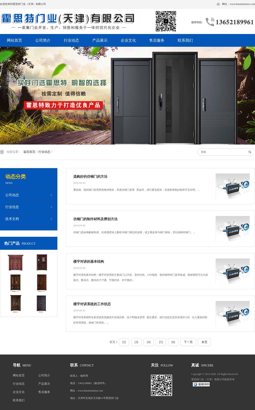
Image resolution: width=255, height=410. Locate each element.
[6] (173, 342)
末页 (204, 342)
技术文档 (12, 219)
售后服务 (156, 40)
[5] (161, 342)
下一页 (188, 342)
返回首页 (29, 151)
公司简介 (43, 40)
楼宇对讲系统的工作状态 (92, 304)
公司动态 (12, 195)
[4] (148, 342)
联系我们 (185, 40)
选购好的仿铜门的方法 (90, 176)
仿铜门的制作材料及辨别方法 (95, 219)
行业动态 (71, 40)
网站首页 (14, 40)
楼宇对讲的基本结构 (88, 261)
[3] (136, 342)
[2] (124, 342)
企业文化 (128, 40)
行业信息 (12, 207)
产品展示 (100, 40)
